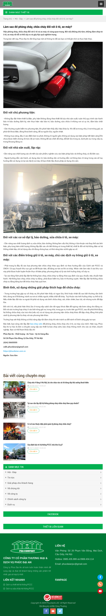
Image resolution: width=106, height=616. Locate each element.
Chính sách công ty (16, 499)
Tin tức (10, 477)
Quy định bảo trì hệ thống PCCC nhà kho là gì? (45, 445)
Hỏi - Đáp (11, 472)
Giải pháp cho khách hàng (20, 483)
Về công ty (12, 493)
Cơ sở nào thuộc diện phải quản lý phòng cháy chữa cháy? (49, 424)
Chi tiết (33, 389)
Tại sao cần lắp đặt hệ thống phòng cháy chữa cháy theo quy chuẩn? (53, 403)
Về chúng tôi (13, 488)
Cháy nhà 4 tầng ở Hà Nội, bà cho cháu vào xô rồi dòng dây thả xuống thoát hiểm (58, 382)
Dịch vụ (11, 504)
